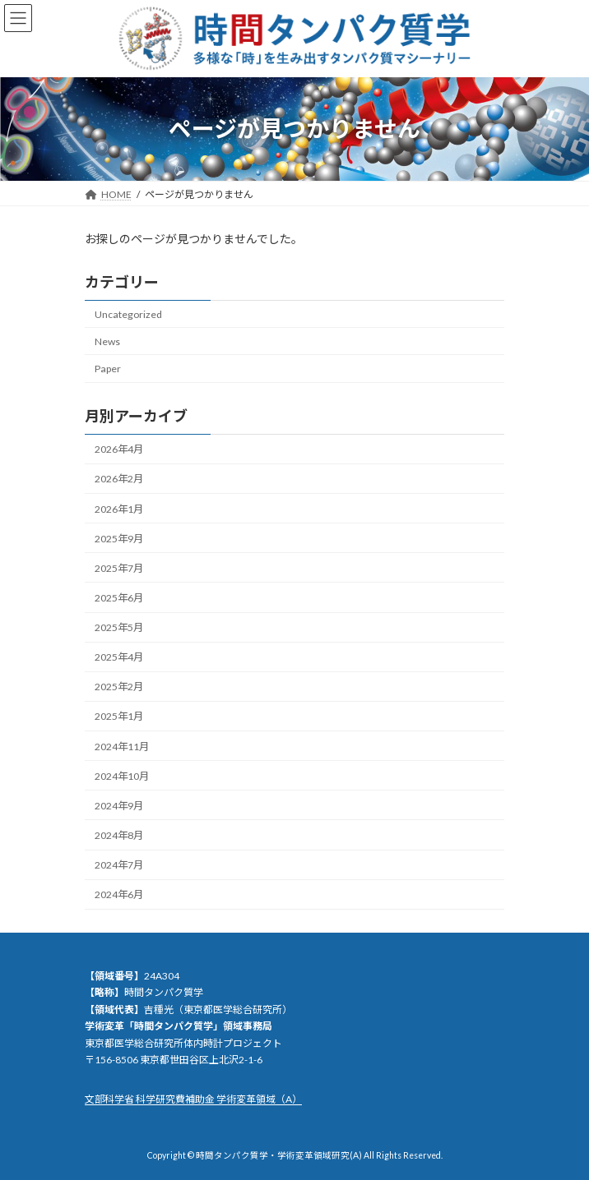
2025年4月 (119, 657)
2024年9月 (119, 806)
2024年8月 (119, 835)
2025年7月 (119, 568)
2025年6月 (119, 598)
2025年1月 (119, 716)
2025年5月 (119, 627)
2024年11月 (122, 746)
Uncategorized (128, 314)
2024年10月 (122, 775)
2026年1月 (119, 508)
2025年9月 (119, 538)
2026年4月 (119, 449)
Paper (108, 368)
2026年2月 (119, 478)
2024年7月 (119, 865)
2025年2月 (119, 686)
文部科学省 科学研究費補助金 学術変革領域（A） (193, 1099)
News (107, 341)
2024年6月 (119, 894)
